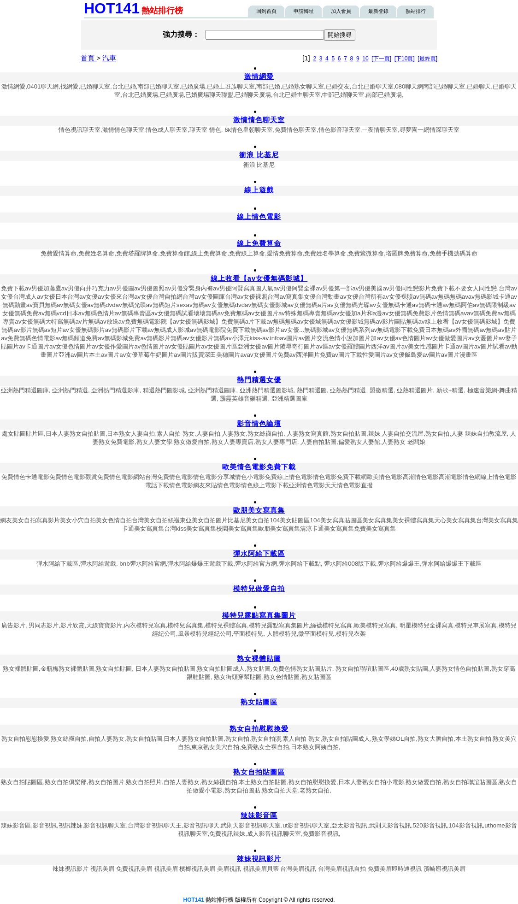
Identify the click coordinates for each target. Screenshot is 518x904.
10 (365, 58)
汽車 (109, 58)
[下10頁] (404, 58)
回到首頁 (266, 11)
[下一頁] (381, 58)
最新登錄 (378, 11)
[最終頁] (427, 58)
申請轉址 (304, 11)
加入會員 (341, 11)
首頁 (88, 58)
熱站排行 (416, 11)
